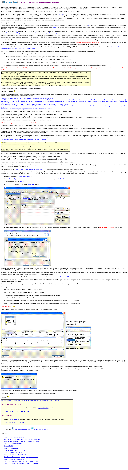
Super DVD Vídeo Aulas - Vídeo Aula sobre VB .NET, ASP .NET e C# (24, 441)
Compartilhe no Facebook (22, 429)
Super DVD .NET (43, 408)
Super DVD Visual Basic (11, 448)
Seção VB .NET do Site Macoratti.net (15, 437)
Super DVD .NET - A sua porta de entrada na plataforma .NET (22, 439)
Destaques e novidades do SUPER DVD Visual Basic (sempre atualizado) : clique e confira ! (32, 400)
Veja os (3, 400)
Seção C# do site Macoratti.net (13, 443)
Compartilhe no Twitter (41, 429)
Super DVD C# (14, 419)
